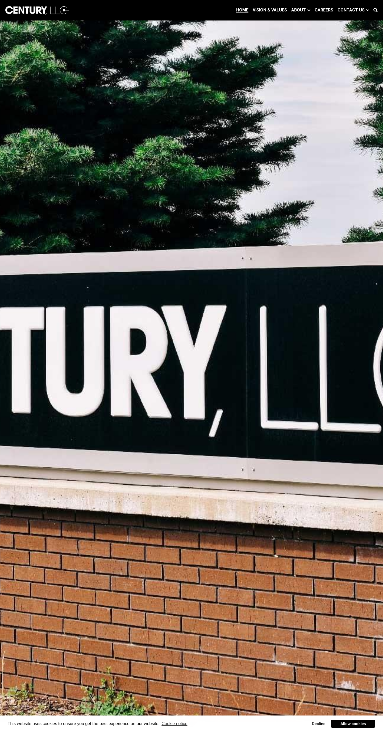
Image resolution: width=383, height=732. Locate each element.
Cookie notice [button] (174, 723)
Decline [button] (318, 724)
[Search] (375, 10)
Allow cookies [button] (353, 724)
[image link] (37, 9)
